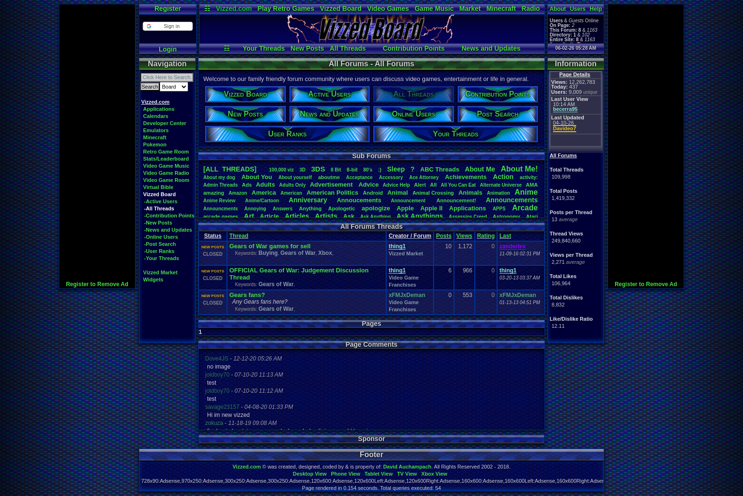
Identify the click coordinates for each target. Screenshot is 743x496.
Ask (348, 216)
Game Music (434, 8)
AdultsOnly (292, 185)
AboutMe (480, 169)
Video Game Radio (166, 173)
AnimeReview (219, 200)
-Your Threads (161, 258)
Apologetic (341, 208)
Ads (247, 185)
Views (464, 236)
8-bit (352, 169)
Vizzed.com (234, 8)
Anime (526, 192)
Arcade (525, 208)
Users (578, 9)
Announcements (512, 200)
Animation (498, 193)
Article (269, 216)
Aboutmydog (219, 177)
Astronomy (506, 216)
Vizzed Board (341, 8)
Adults (265, 184)
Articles (297, 216)
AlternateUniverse (501, 185)
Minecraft (501, 8)
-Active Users (160, 201)
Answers (283, 208)
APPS (499, 208)
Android (373, 193)
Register (167, 8)
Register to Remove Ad (97, 284)
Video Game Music (166, 166)
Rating (486, 236)
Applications (158, 109)
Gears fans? (247, 294)
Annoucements (359, 200)
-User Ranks (159, 251)
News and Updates (491, 48)
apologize (376, 208)
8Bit (336, 169)
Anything (310, 208)
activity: (529, 177)
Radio (531, 8)
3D (302, 169)
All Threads (348, 48)
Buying (268, 253)
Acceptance (359, 177)
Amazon (238, 193)
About (558, 9)
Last (505, 236)
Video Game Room (166, 180)
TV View (407, 474)
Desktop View (309, 474)
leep (396, 169)
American (291, 193)
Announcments (220, 208)
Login (168, 49)
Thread (238, 236)
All (433, 185)
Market (469, 8)
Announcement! (456, 200)
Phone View (345, 474)
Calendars (155, 116)
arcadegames (220, 216)
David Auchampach (407, 466)
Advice (369, 184)
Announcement (409, 200)
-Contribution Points (169, 215)
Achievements (466, 176)
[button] (167, 26)
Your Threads (264, 48)
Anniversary (308, 200)
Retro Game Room (166, 151)
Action (503, 176)
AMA (532, 185)
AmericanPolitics (332, 192)
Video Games (388, 8)
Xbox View (434, 474)
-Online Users (161, 237)
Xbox (325, 253)
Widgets (153, 279)
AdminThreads (220, 185)
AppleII (431, 208)
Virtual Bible (158, 187)
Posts (444, 236)
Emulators (156, 130)
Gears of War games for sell (269, 246)
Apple (405, 208)
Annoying (255, 208)
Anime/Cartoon (262, 200)
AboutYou (256, 176)
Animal (397, 192)
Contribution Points (414, 48)
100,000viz (281, 169)
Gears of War (298, 253)
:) (379, 169)
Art (249, 216)
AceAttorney (423, 177)
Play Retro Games (285, 8)
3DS (318, 169)
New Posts (307, 48)
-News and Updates (168, 230)
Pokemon (155, 144)
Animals (470, 192)
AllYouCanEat (458, 185)
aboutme (329, 177)
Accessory (391, 177)
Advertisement (332, 184)
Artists (326, 216)
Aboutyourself (295, 177)
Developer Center (164, 123)
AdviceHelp (396, 185)
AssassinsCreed (468, 216)
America (264, 192)
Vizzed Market (160, 272)
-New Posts (158, 222)
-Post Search (160, 244)
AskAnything (375, 216)
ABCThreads (439, 169)
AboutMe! (519, 169)
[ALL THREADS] (229, 169)
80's (367, 169)
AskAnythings (420, 216)
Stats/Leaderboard (166, 159)
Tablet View (378, 474)
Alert (420, 185)
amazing (213, 193)
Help (595, 9)
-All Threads (159, 208)
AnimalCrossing (432, 193)
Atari (532, 216)
